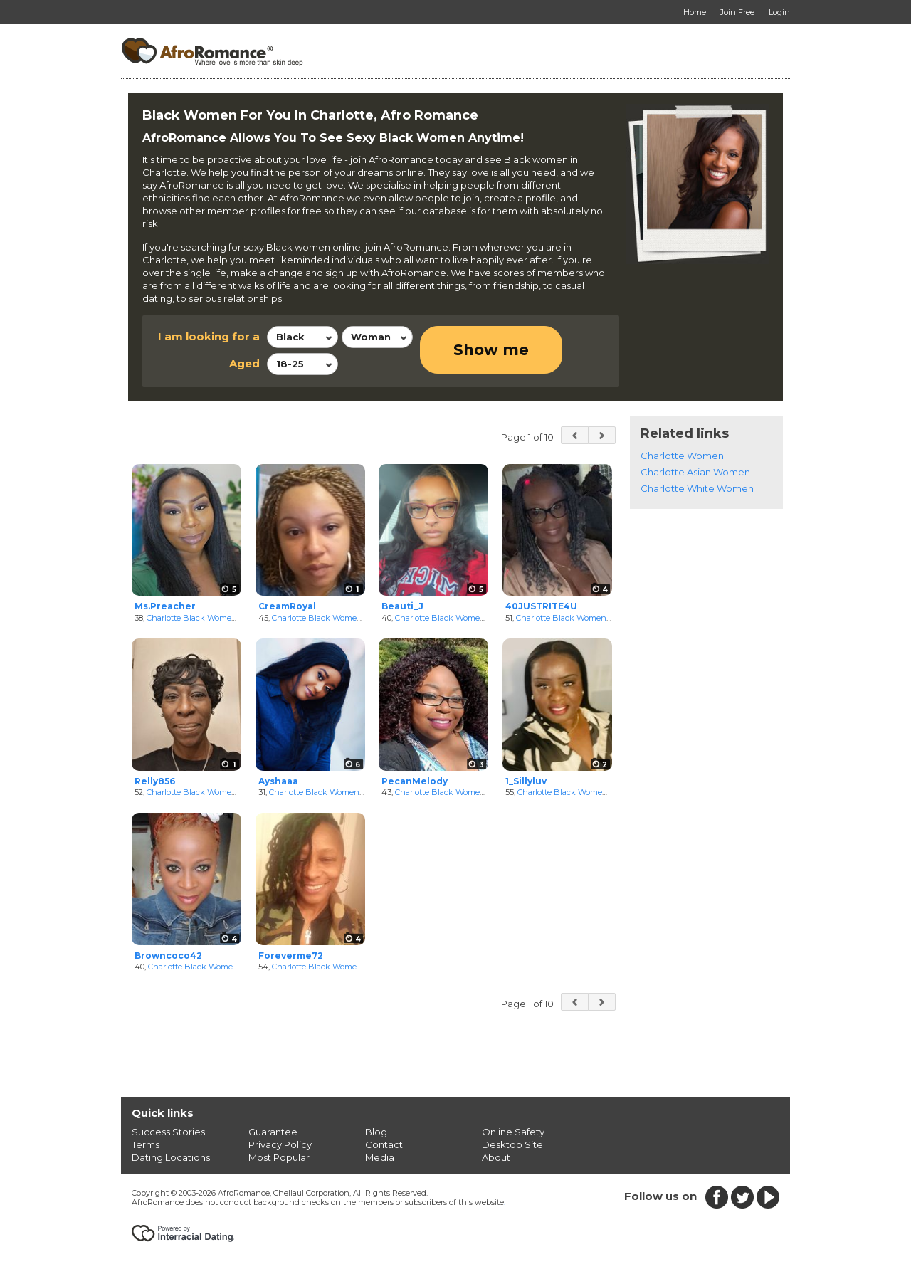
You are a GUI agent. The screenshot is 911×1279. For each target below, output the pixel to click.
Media (379, 1157)
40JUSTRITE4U (541, 606)
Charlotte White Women (697, 488)
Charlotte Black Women (192, 618)
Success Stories (168, 1131)
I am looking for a (209, 336)
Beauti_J (402, 606)
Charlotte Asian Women (695, 472)
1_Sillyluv (526, 781)
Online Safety (513, 1131)
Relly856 (155, 781)
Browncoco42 (168, 955)
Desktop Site (512, 1144)
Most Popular (279, 1157)
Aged (244, 363)
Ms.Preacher (165, 606)
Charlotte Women (682, 455)
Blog (376, 1131)
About (496, 1157)
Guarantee (272, 1131)
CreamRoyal (287, 606)
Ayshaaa (278, 781)
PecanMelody (414, 781)
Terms (145, 1144)
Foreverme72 (290, 955)
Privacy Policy (280, 1144)
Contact (384, 1144)
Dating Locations (171, 1157)
